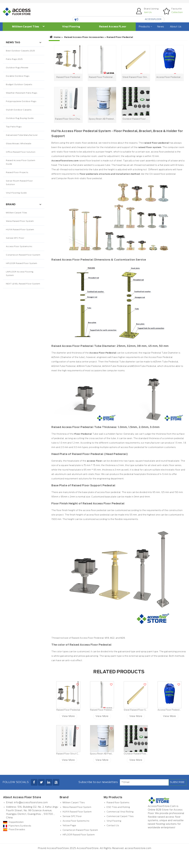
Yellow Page (69, 826)
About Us (175, 26)
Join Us (148, 12)
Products (145, 26)
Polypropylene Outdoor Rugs (21, 101)
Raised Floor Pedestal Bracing (106, 710)
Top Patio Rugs (13, 127)
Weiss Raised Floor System (20, 221)
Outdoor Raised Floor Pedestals (141, 754)
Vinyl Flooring (71, 26)
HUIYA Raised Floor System (20, 230)
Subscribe (177, 782)
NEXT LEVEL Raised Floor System (23, 284)
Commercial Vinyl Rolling (120, 812)
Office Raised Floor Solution (20, 152)
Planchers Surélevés (17, 826)
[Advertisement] (23, 350)
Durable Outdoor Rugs (17, 76)
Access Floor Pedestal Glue (173, 710)
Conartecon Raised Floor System (23, 255)
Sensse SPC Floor (15, 238)
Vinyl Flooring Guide (16, 193)
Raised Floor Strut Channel (71, 754)
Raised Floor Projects (17, 173)
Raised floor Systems (118, 803)
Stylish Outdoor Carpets (18, 110)
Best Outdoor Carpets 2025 (20, 51)
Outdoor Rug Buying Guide (20, 118)
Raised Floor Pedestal (68, 710)
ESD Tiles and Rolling (118, 807)
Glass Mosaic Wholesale (18, 144)
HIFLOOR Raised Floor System (21, 263)
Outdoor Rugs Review (17, 68)
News (160, 26)
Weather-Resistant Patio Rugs (21, 93)
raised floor (159, 174)
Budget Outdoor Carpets (19, 85)
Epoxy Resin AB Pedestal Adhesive (109, 754)
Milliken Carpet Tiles (28, 26)
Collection (177, 12)
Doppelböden (13, 822)
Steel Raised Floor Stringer (138, 710)
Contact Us (113, 826)
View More (68, 716)
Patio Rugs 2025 (14, 59)
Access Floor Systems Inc (19, 247)
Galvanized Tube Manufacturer (22, 135)
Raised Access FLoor (112, 26)
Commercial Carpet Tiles (120, 816)
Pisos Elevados (14, 830)
